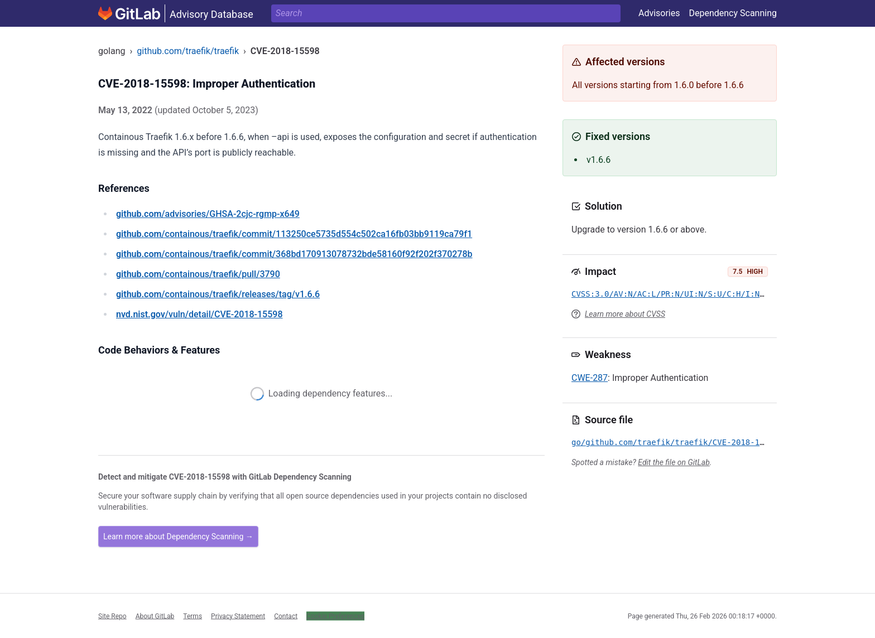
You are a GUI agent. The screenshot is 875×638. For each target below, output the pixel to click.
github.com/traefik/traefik (188, 51)
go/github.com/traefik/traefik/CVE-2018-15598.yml (684, 442)
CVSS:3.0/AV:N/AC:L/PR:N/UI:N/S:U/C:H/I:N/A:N (674, 293)
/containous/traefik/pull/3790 (198, 274)
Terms (192, 616)
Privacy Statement (238, 616)
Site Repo (112, 616)
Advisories (659, 13)
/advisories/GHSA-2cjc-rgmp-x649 (208, 214)
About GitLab (155, 616)
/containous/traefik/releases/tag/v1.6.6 (218, 294)
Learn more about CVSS (625, 314)
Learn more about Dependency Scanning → (178, 536)
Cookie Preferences (335, 616)
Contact (285, 616)
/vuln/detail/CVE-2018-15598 (199, 314)
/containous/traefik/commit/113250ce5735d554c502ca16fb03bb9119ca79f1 (294, 234)
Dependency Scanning (733, 13)
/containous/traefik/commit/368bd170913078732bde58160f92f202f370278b (294, 254)
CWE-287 (589, 378)
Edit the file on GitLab (673, 462)
